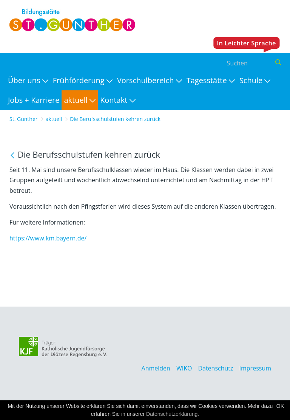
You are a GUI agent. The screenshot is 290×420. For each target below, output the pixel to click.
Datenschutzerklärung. (172, 414)
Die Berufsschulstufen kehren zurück (115, 118)
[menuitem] (28, 80)
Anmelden (156, 368)
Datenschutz (215, 368)
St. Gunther (23, 118)
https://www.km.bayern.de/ (47, 238)
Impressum (255, 368)
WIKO (184, 368)
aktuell (54, 118)
